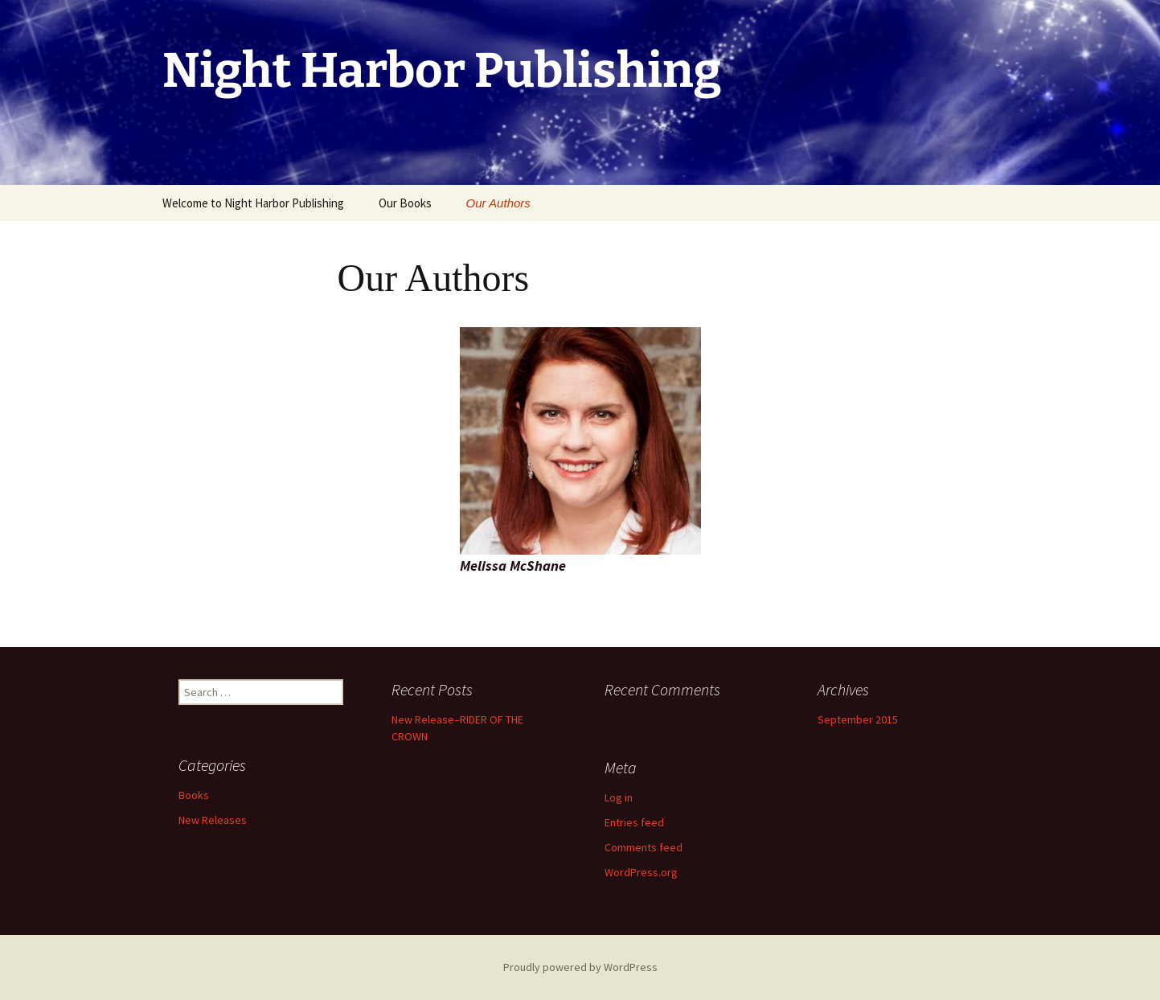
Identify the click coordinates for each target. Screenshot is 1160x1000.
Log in (619, 797)
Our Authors (498, 203)
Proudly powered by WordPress (580, 967)
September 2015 (858, 719)
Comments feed (643, 847)
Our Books (405, 203)
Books (193, 795)
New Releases (212, 820)
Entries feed (634, 822)
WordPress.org (641, 872)
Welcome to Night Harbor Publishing (253, 203)
